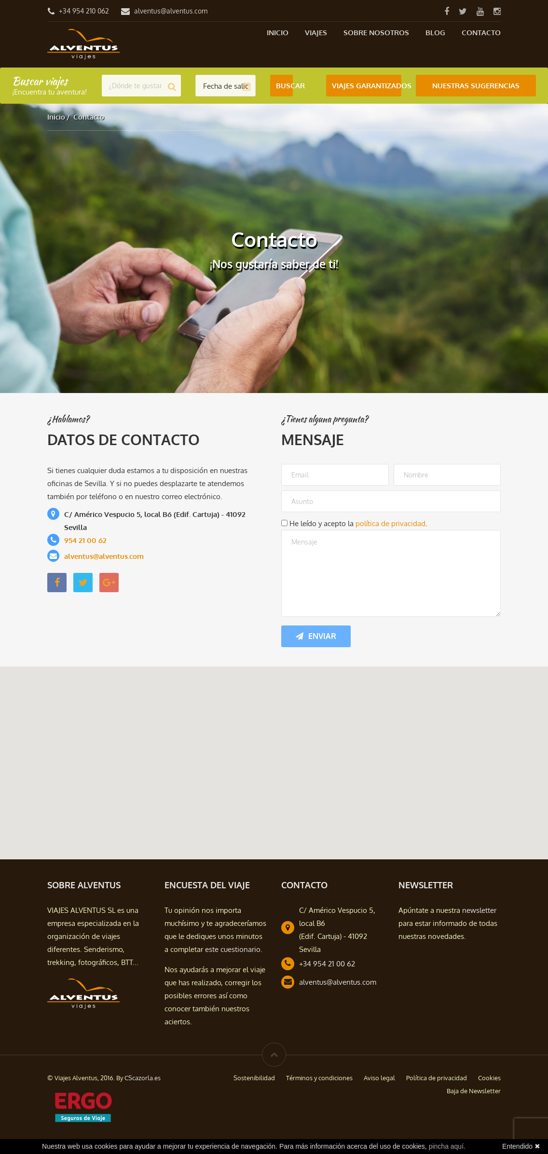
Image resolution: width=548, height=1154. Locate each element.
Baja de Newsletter (474, 1091)
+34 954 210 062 (84, 11)
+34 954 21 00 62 (327, 963)
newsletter (479, 910)
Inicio (277, 32)
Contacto (481, 32)
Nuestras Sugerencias (476, 85)
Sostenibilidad (254, 1078)
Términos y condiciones (319, 1078)
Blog (435, 32)
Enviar (316, 636)
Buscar (284, 85)
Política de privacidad (436, 1078)
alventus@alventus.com (170, 11)
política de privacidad (390, 523)
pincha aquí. (447, 1146)
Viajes (316, 32)
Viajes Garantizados (366, 85)
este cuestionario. (233, 949)
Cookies (489, 1078)
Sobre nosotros (376, 32)
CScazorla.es (142, 1078)
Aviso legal (379, 1078)
